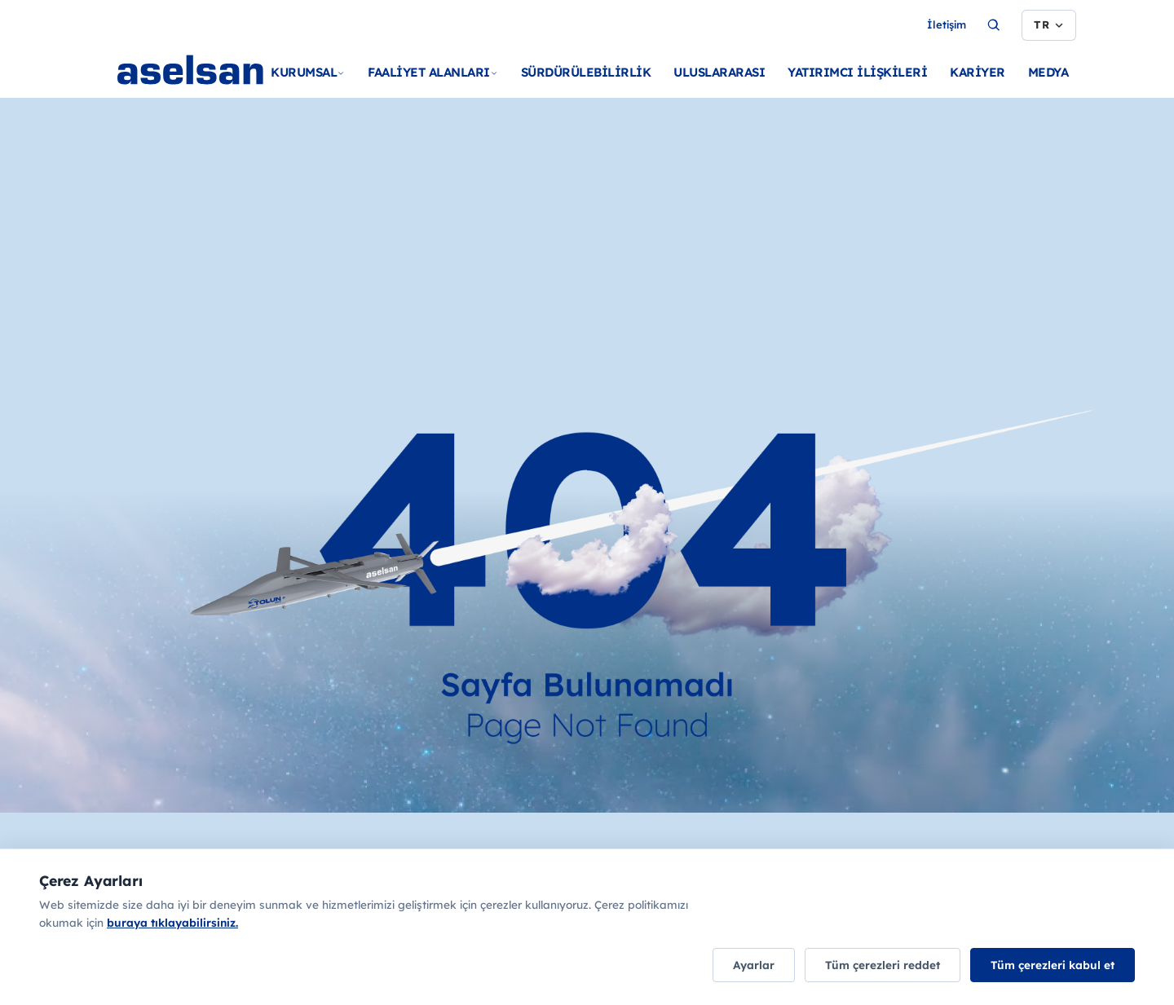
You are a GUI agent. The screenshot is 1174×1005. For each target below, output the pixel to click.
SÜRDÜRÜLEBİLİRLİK (586, 72)
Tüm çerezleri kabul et (1052, 965)
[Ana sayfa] (222, 89)
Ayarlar (754, 965)
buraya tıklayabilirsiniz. (172, 922)
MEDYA (1048, 72)
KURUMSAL (308, 72)
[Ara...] (993, 25)
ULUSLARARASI (719, 72)
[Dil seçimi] (1049, 25)
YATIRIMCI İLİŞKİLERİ (857, 72)
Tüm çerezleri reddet (882, 965)
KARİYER (977, 72)
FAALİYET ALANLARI (433, 72)
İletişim (946, 24)
